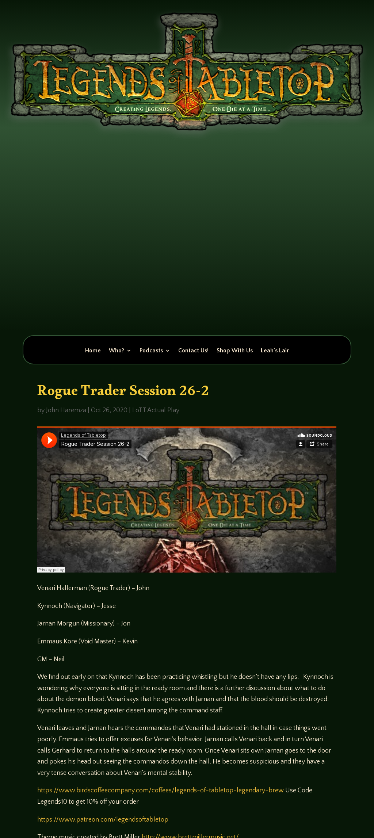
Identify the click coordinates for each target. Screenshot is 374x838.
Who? (116, 351)
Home (93, 351)
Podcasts (151, 351)
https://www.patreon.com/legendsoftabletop (102, 819)
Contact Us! (193, 351)
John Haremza (66, 410)
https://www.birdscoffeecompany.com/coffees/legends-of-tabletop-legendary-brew (160, 790)
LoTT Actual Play (155, 410)
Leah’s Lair (275, 351)
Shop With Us (235, 351)
